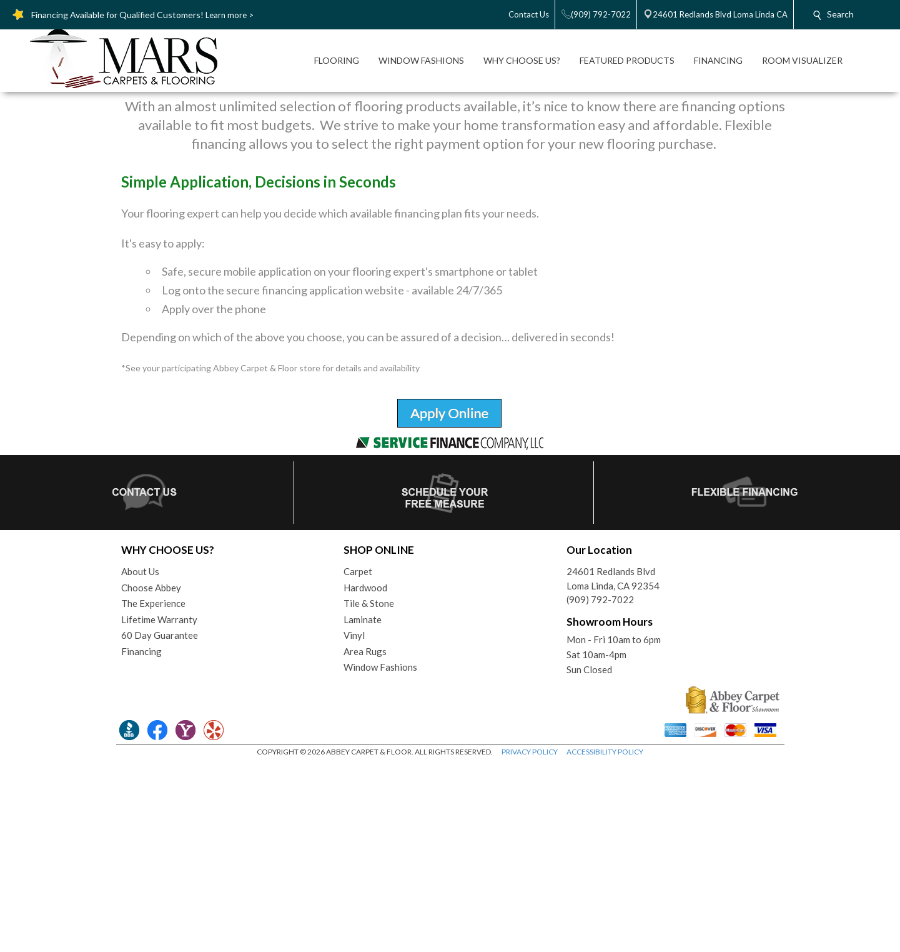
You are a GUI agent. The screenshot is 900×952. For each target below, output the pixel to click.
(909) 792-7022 (600, 787)
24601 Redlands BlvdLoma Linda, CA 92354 (613, 766)
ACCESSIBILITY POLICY (604, 939)
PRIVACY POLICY (530, 939)
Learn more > (229, 15)
